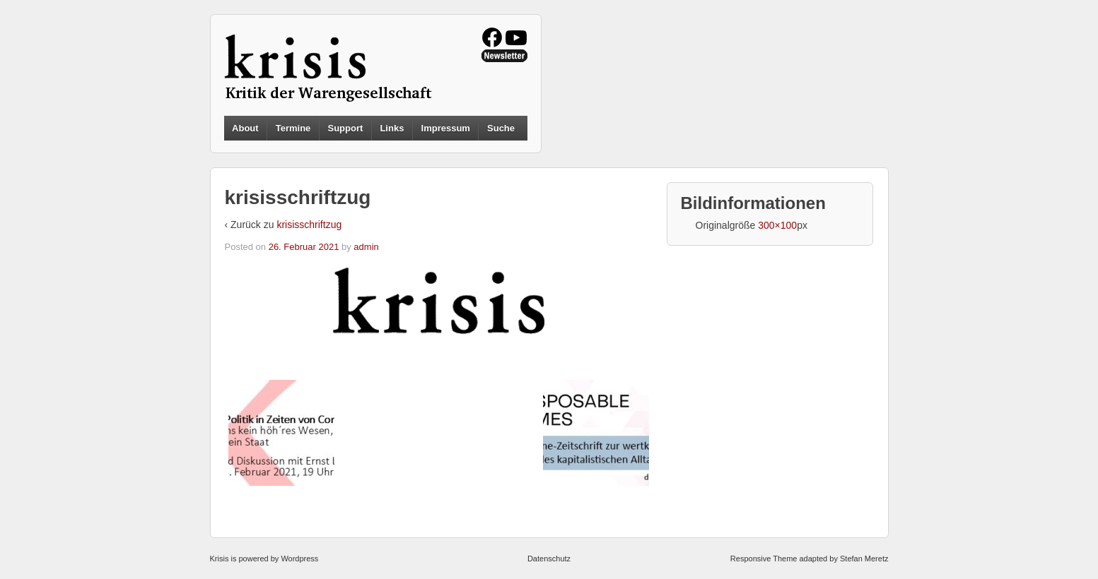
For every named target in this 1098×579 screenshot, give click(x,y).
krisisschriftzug (308, 224)
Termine (293, 128)
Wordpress (299, 558)
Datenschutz (549, 558)
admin (366, 246)
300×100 (777, 225)
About (245, 128)
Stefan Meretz (864, 558)
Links (392, 128)
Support (345, 128)
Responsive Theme (764, 558)
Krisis (219, 558)
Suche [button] (501, 128)
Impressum (445, 128)
